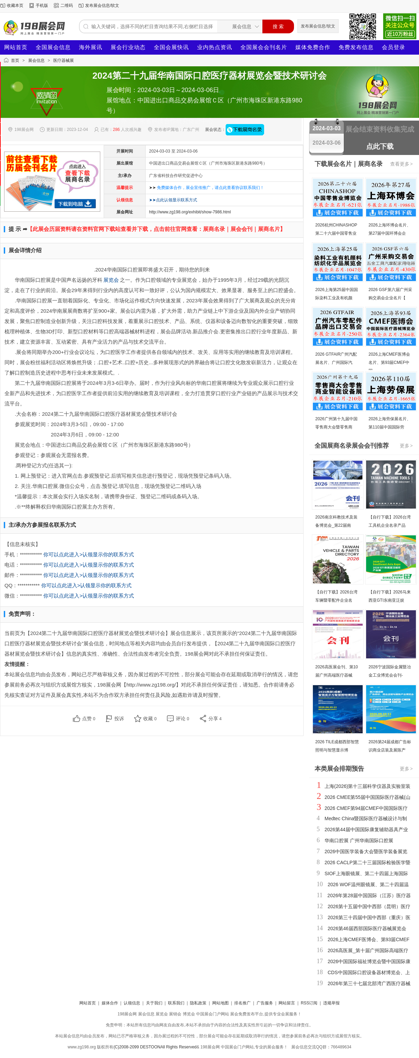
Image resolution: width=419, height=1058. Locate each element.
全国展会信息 (53, 47)
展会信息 (36, 60)
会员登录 (393, 47)
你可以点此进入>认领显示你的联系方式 (88, 554)
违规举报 (331, 1003)
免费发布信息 (356, 47)
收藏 (150, 718)
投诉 (119, 718)
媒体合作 (110, 1003)
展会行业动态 (128, 47)
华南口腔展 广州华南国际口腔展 (359, 840)
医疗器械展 (63, 60)
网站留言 (287, 1003)
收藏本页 (15, 5)
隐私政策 (198, 1003)
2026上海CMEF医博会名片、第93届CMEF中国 (389, 362)
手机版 (42, 5)
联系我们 (176, 1003)
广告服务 (265, 1003)
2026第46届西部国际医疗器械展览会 (367, 928)
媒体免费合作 (312, 47)
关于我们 (154, 1003)
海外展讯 (90, 47)
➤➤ (206, 187)
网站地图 (220, 1003)
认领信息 (132, 1003)
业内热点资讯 (214, 47)
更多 (407, 445)
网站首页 (15, 47)
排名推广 (242, 1003)
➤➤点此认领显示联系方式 (173, 200)
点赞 (88, 718)
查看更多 (402, 164)
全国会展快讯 (171, 47)
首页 (15, 60)
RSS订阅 (309, 1003)
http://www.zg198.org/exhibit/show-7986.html (190, 212)
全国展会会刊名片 (263, 47)
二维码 (66, 5)
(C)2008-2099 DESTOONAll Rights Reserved (154, 1047)
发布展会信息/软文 (102, 5)
